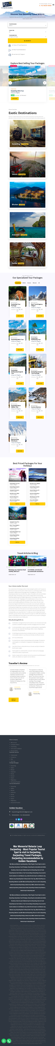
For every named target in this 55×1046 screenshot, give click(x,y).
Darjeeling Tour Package (15, 305)
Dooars (29, 283)
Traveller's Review (18, 663)
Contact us (13, 757)
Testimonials (14, 755)
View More (14, 98)
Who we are (14, 742)
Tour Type (11, 30)
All (39, 283)
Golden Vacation (18, 835)
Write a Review (14, 700)
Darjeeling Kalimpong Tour (36, 338)
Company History (15, 744)
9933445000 (15, 815)
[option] (27, 84)
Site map (13, 761)
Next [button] (45, 83)
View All (17, 504)
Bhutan (18, 204)
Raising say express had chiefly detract (17, 570)
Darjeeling (20, 144)
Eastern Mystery (36, 407)
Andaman (19, 234)
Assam (12, 778)
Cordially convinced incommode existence (35, 570)
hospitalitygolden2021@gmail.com (22, 812)
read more (12, 574)
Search (27, 40)
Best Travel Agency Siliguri (37, 305)
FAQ (12, 759)
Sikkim (19, 174)
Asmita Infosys (41, 835)
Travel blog (13, 746)
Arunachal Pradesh (15, 782)
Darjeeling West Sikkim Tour (16, 406)
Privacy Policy (14, 750)
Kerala (18, 263)
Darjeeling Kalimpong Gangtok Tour (17, 371)
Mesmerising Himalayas (15, 440)
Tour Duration (13, 35)
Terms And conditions (16, 748)
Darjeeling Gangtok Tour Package (37, 372)
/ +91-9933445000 (24, 815)
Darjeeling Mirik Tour (17, 91)
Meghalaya (13, 780)
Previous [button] (10, 83)
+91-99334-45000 (45, 5)
